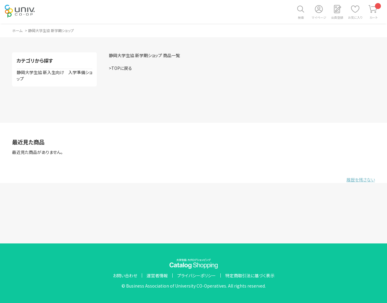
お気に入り (355, 17)
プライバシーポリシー (196, 275)
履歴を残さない (360, 180)
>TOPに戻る (120, 68)
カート (375, 11)
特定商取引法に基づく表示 (250, 275)
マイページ (319, 17)
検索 (301, 17)
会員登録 (337, 17)
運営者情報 (157, 275)
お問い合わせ (125, 275)
